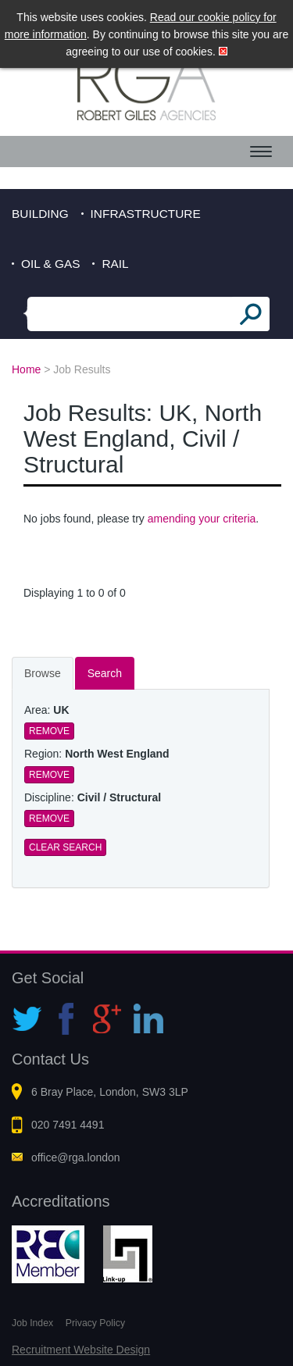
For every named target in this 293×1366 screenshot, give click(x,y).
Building (40, 213)
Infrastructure (146, 213)
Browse (42, 673)
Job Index (32, 1323)
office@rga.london (75, 1157)
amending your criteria (202, 518)
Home (26, 369)
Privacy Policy (95, 1323)
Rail (115, 263)
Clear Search (65, 847)
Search (105, 673)
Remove (49, 731)
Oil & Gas (50, 263)
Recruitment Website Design (81, 1349)
